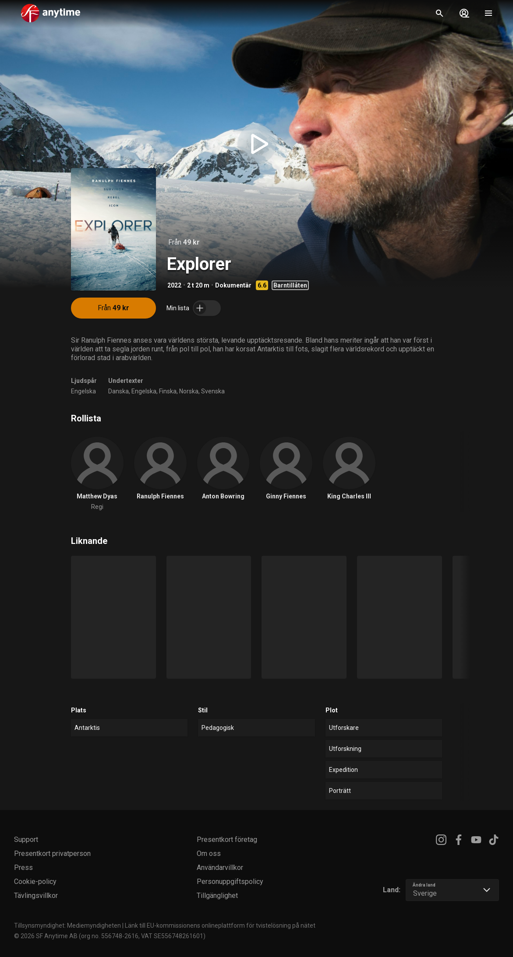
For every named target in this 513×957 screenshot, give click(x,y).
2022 (174, 285)
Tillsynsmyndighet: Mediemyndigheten (67, 925)
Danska (118, 391)
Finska (168, 391)
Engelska (83, 391)
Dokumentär (233, 285)
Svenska (213, 391)
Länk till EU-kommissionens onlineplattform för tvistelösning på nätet (220, 925)
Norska (188, 391)
